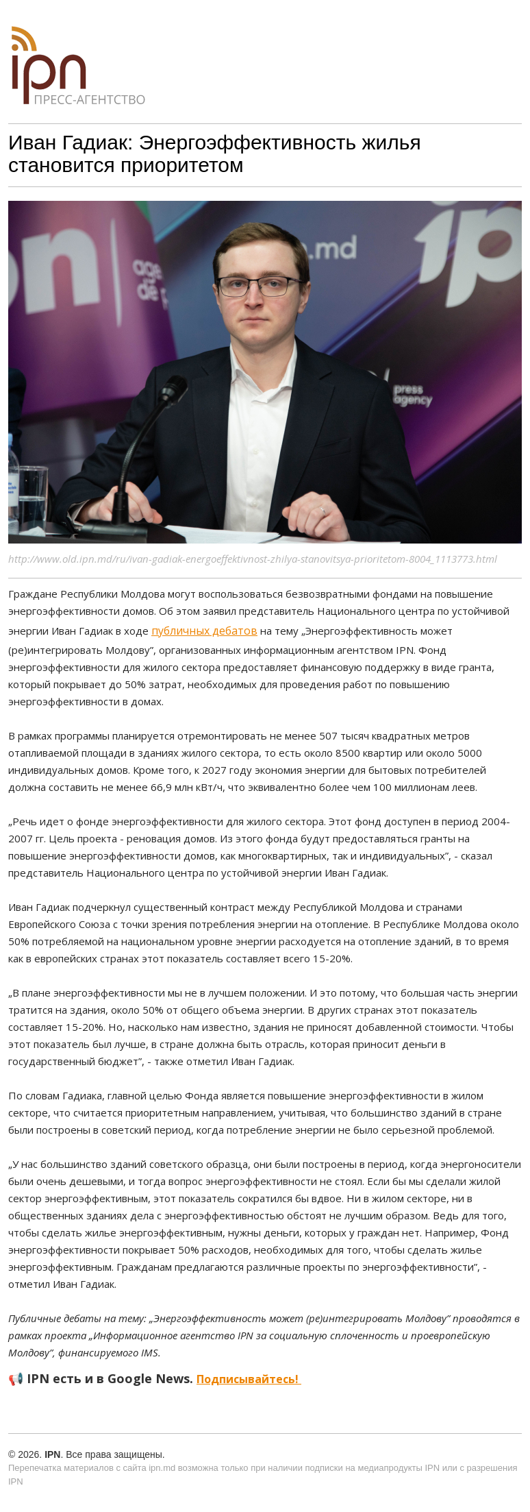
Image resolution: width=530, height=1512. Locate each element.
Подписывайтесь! (249, 1379)
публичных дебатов (204, 630)
